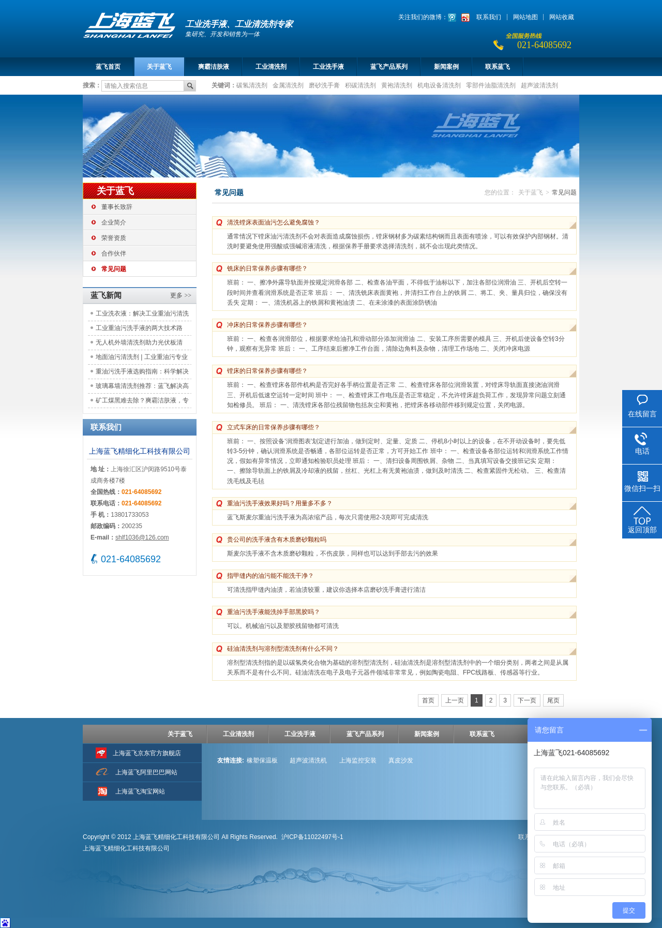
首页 (428, 700)
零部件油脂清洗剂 (491, 85)
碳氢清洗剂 (251, 85)
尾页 (553, 700)
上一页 (454, 700)
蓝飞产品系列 (389, 66)
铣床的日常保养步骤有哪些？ (267, 268)
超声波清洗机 (308, 760)
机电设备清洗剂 (439, 85)
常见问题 (113, 269)
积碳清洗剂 (360, 85)
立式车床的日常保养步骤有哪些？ (273, 427)
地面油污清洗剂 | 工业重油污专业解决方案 (142, 358)
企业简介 (113, 222)
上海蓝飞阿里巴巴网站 (146, 772)
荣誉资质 (113, 238)
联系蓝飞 (497, 66)
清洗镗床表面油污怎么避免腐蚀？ (273, 222)
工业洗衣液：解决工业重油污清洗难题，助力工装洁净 (142, 315)
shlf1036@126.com (142, 537)
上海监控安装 (358, 760)
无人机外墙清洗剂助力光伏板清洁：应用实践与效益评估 (139, 344)
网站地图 (525, 17)
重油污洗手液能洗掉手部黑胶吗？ (273, 612)
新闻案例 (446, 66)
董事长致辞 (116, 207)
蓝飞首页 (108, 66)
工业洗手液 (328, 66)
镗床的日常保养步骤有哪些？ (267, 371)
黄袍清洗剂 (396, 85)
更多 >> (180, 295)
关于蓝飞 (159, 66)
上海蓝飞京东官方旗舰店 (147, 753)
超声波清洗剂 (539, 85)
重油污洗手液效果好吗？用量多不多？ (280, 503)
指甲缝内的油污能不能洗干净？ (270, 575)
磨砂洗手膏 (324, 85)
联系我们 (488, 17)
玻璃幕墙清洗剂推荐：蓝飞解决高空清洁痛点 (142, 387)
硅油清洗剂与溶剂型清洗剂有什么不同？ (283, 648)
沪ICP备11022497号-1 (312, 837)
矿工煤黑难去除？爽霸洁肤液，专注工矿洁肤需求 (142, 402)
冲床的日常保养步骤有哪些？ (267, 324)
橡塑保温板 (262, 760)
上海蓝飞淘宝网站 (140, 791)
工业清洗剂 (271, 66)
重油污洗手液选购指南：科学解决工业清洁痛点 (142, 373)
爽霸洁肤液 (213, 66)
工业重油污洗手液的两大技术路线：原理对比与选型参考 (139, 329)
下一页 (527, 700)
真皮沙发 (400, 760)
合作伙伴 (113, 253)
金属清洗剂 (288, 85)
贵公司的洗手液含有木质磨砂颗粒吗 (276, 539)
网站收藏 (561, 17)
